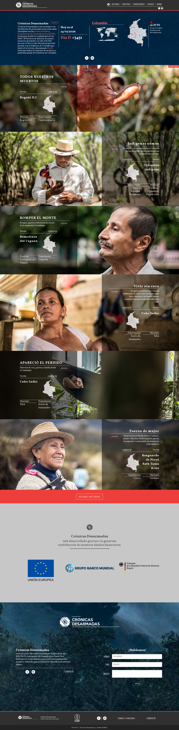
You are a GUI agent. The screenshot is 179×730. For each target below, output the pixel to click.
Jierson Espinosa (87, 727)
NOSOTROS (126, 4)
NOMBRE (107, 656)
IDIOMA (159, 4)
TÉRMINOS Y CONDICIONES (126, 718)
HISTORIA (64, 87)
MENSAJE (106, 673)
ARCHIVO (151, 4)
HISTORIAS (115, 4)
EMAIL (108, 664)
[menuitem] (50, 111)
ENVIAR (137, 683)
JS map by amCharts (44, 113)
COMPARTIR (55, 23)
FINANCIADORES (139, 4)
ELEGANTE (21, 656)
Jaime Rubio (102, 727)
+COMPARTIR (52, 92)
